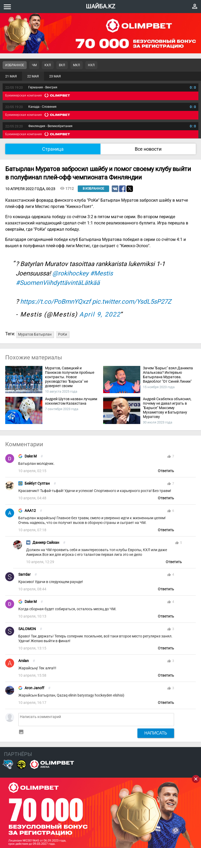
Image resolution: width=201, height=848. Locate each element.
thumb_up (169, 456)
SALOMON (27, 629)
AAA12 (30, 510)
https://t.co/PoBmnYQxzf (55, 301)
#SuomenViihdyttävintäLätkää (58, 282)
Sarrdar (24, 574)
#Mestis (101, 273)
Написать (155, 733)
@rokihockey (70, 273)
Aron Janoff (34, 688)
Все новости (148, 149)
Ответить (166, 471)
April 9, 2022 (99, 314)
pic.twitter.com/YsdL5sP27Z (131, 301)
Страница (53, 149)
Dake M (31, 456)
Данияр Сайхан (45, 542)
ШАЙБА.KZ (100, 6)
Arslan (23, 661)
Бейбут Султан (37, 483)
